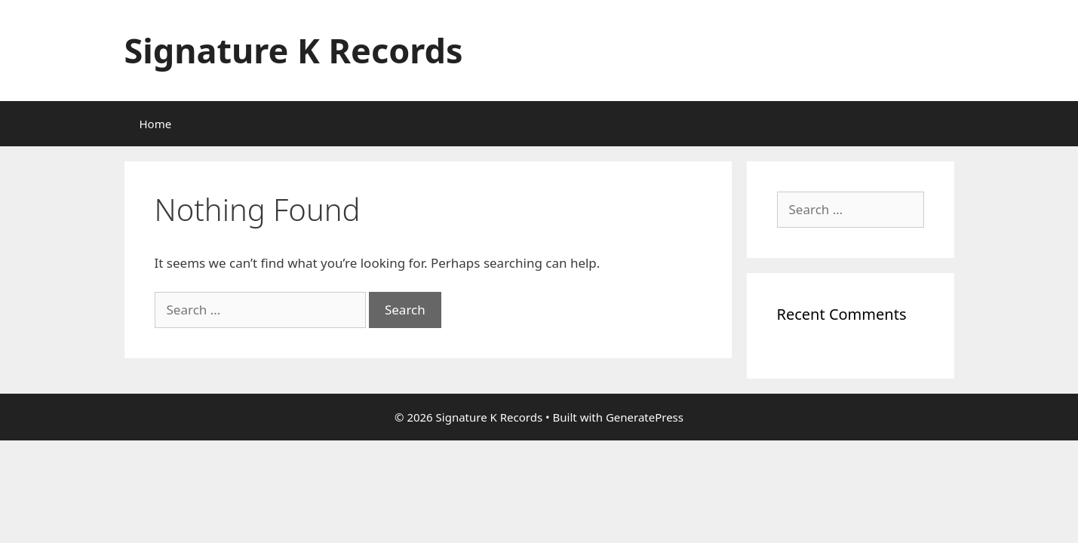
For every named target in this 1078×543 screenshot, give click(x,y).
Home (156, 123)
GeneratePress (644, 417)
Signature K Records (293, 50)
